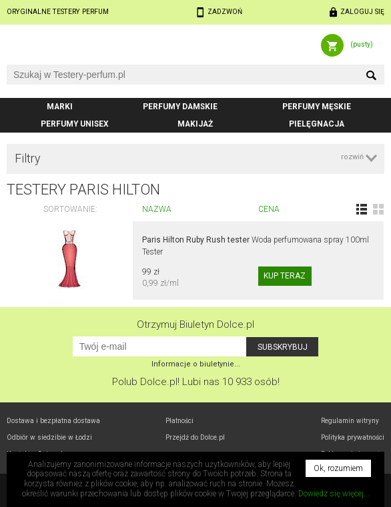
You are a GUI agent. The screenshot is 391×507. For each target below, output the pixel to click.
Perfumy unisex (75, 124)
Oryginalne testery (58, 11)
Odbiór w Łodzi (49, 437)
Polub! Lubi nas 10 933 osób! (196, 382)
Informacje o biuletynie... (195, 364)
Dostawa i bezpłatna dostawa (53, 420)
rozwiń (352, 157)
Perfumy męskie (316, 106)
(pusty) (361, 44)
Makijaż (195, 124)
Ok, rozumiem (338, 468)
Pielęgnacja (316, 124)
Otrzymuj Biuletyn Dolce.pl (195, 324)
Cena (269, 209)
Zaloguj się (362, 11)
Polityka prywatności (352, 437)
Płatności (179, 420)
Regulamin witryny (350, 420)
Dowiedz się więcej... (334, 493)
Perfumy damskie (180, 106)
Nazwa (156, 209)
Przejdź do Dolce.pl (195, 437)
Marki (60, 106)
